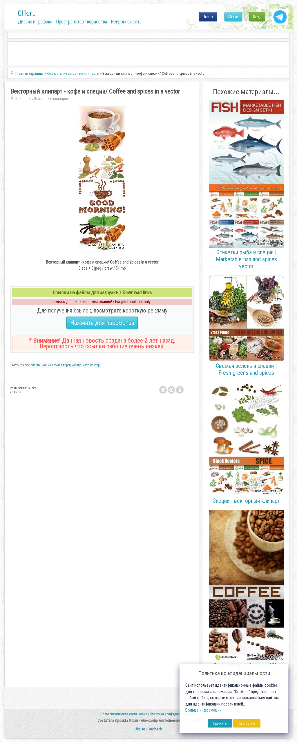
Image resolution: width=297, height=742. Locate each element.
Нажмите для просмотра (102, 322)
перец (67, 365)
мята (85, 365)
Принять (220, 723)
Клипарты (23, 98)
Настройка (246, 723)
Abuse (140, 729)
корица (77, 365)
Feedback (154, 729)
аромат (57, 365)
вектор (94, 365)
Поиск (208, 16)
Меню (233, 16)
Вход (257, 16)
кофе (26, 365)
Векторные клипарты (51, 98)
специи (36, 365)
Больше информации (203, 710)
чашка (46, 365)
